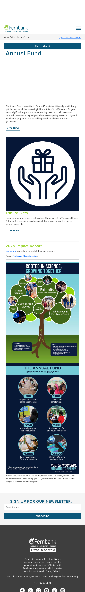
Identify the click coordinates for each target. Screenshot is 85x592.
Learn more (11, 250)
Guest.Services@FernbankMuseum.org (60, 576)
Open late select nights (70, 37)
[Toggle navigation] (78, 27)
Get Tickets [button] (42, 45)
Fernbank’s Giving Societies (24, 256)
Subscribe (42, 516)
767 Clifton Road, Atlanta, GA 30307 (23, 576)
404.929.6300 (42, 583)
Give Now (13, 127)
